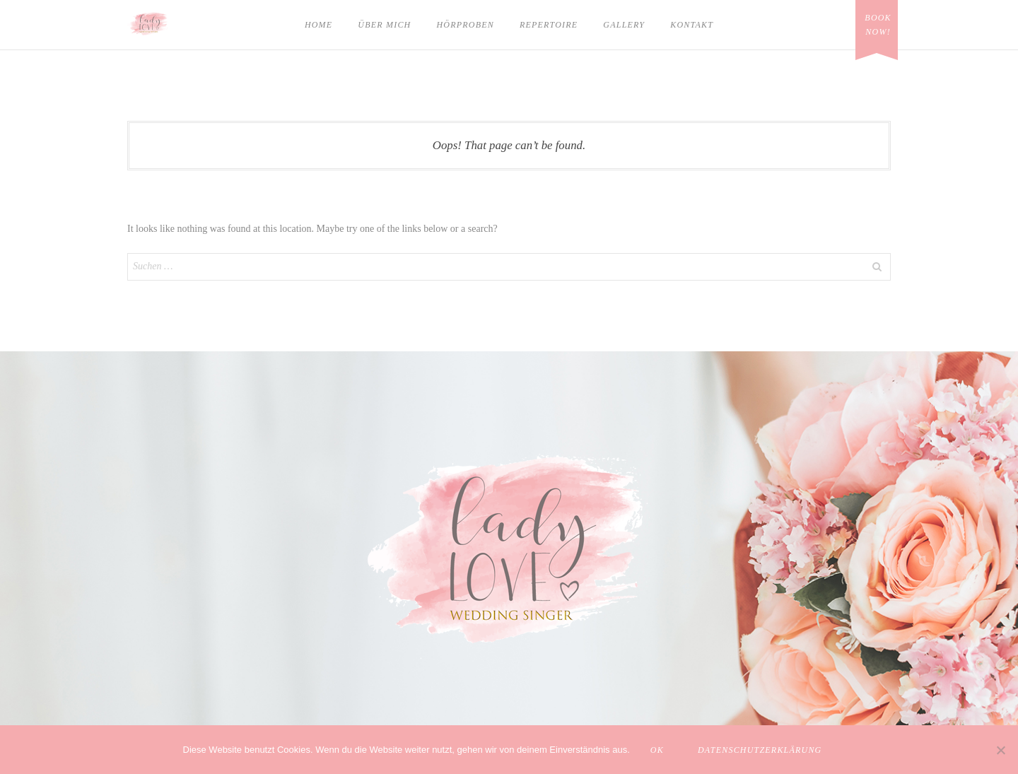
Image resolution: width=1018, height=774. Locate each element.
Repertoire (549, 25)
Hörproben (464, 25)
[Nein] (1000, 750)
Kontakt (691, 25)
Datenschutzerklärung (760, 750)
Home (318, 25)
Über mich (384, 25)
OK (657, 750)
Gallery (624, 25)
